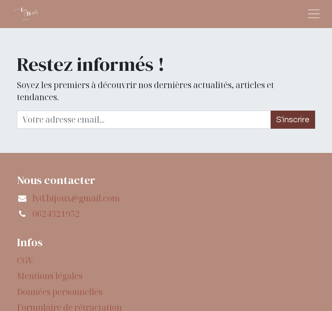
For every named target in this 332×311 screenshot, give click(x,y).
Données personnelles (59, 292)
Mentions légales (50, 276)
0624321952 (56, 213)
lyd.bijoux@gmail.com (76, 198)
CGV (25, 260)
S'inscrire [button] (293, 119)
